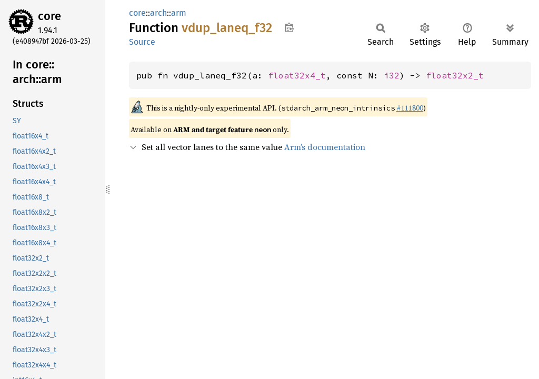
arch (158, 13)
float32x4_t (297, 75)
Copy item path (289, 27)
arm (178, 13)
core (49, 16)
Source (142, 42)
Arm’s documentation (324, 147)
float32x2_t (455, 75)
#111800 (409, 108)
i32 (392, 75)
